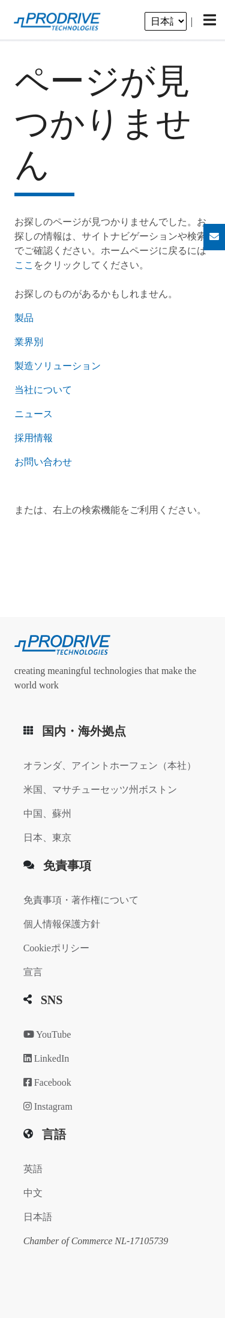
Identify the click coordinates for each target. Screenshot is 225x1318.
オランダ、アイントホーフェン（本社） (109, 765)
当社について (43, 390)
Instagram (48, 1106)
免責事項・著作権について (81, 900)
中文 (33, 1193)
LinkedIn (46, 1058)
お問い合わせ (43, 462)
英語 (33, 1169)
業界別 (28, 342)
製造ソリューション (57, 366)
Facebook (47, 1082)
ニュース (33, 414)
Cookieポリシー (56, 948)
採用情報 (33, 438)
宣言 (33, 972)
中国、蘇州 (47, 813)
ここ (24, 265)
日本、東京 (47, 837)
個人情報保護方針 (61, 924)
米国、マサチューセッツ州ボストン (100, 789)
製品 (24, 318)
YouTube (47, 1034)
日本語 (37, 1217)
